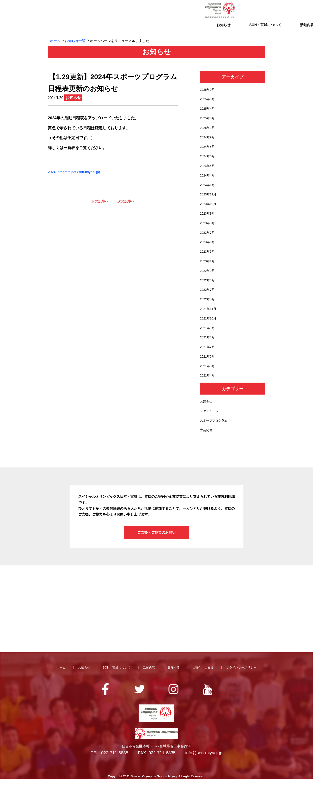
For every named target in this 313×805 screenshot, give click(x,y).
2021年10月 (209, 336)
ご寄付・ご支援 (240, 29)
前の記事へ (100, 201)
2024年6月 (208, 162)
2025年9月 (208, 90)
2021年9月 (208, 347)
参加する (198, 29)
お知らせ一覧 (75, 41)
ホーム (55, 41)
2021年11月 (209, 326)
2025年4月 (208, 111)
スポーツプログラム (215, 445)
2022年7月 (208, 306)
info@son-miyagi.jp (203, 778)
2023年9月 (208, 223)
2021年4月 (208, 398)
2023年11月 (209, 203)
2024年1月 (208, 193)
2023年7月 (208, 244)
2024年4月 (208, 182)
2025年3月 (208, 121)
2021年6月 (208, 378)
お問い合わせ (239, 10)
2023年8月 (208, 234)
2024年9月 (208, 141)
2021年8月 (208, 357)
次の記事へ (126, 201)
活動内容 (156, 29)
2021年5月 (208, 388)
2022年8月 (208, 295)
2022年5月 (208, 316)
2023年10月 (209, 213)
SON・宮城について (115, 29)
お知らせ (73, 29)
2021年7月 (208, 367)
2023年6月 (208, 254)
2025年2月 (208, 131)
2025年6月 (208, 100)
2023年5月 (208, 265)
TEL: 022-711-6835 (109, 778)
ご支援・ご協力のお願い (156, 558)
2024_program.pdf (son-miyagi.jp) (74, 172)
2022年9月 (208, 285)
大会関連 (207, 455)
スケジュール (210, 435)
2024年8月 (208, 152)
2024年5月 (208, 172)
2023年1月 (208, 275)
